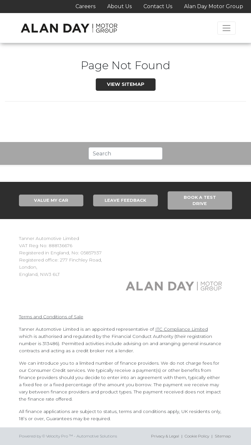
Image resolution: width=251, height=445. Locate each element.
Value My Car (51, 200)
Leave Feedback (125, 200)
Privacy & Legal (165, 436)
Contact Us (157, 6)
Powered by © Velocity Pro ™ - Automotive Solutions (68, 436)
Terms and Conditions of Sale (51, 316)
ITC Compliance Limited (181, 329)
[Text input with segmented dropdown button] (125, 153)
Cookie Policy (197, 436)
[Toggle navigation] (226, 28)
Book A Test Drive (200, 200)
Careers (85, 6)
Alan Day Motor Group (213, 6)
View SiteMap (125, 84)
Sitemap (223, 436)
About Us (119, 6)
